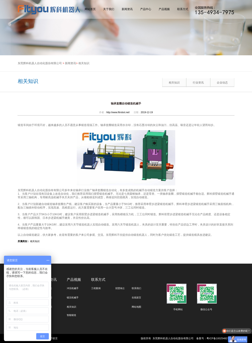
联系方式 (182, 9)
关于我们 (108, 9)
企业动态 (222, 82)
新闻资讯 (127, 9)
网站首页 (90, 9)
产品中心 (145, 9)
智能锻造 (71, 315)
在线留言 (136, 297)
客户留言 (52, 338)
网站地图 (136, 306)
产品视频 (164, 9)
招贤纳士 (120, 288)
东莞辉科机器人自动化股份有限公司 (40, 63)
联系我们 (136, 288)
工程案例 (96, 288)
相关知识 (83, 63)
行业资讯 (198, 82)
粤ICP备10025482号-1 (219, 338)
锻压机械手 (73, 297)
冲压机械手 (73, 288)
